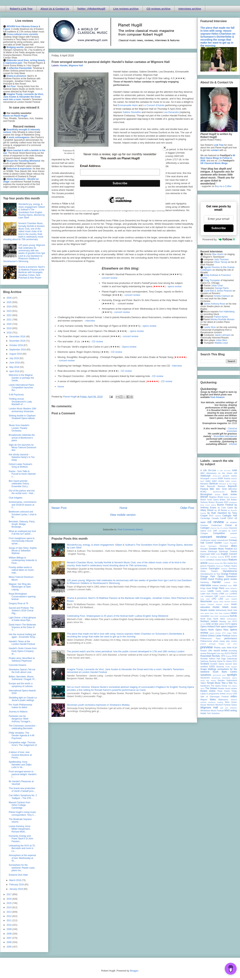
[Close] (164, 147)
